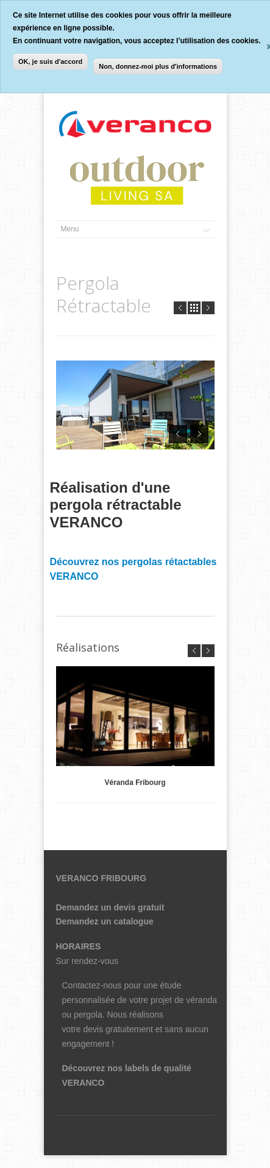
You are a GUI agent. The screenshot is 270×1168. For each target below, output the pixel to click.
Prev (180, 307)
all (194, 307)
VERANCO (83, 1083)
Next (208, 307)
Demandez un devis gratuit (110, 907)
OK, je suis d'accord (50, 61)
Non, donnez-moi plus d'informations (158, 66)
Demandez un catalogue (105, 921)
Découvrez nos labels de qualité (126, 1068)
